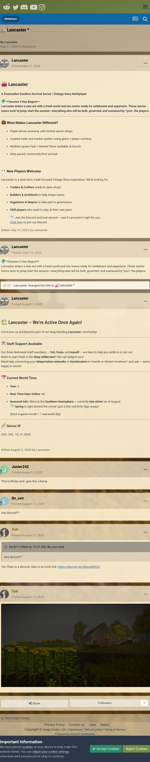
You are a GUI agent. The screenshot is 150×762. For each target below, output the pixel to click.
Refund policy (93, 729)
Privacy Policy (55, 725)
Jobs (92, 725)
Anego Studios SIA (54, 729)
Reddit (6, 6)
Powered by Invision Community (75, 734)
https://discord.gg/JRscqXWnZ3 (79, 566)
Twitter (15, 6)
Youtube (33, 6)
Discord (24, 6)
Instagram (42, 6)
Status (105, 725)
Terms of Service (114, 729)
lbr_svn (52, 547)
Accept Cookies (105, 749)
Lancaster (10, 42)
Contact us (77, 725)
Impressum (75, 729)
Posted (26, 66)
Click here (16, 222)
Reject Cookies (136, 749)
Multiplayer (28, 46)
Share (34, 703)
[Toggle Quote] (6, 547)
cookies (27, 747)
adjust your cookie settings (50, 751)
